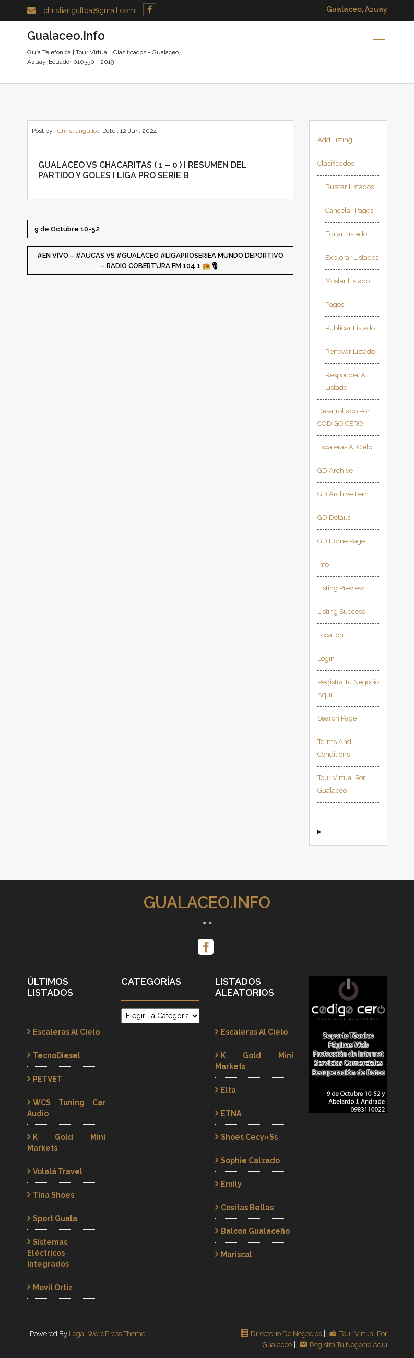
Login (326, 659)
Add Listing (334, 140)
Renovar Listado (350, 351)
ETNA (231, 1113)
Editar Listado (346, 234)
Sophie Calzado (250, 1160)
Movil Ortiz (53, 1287)
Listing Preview (340, 588)
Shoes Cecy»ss (249, 1137)
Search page (337, 718)
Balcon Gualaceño (255, 1231)
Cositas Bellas (247, 1207)
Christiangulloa (78, 130)
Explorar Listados (351, 257)
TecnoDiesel (56, 1055)
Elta (228, 1090)
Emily (231, 1184)
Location (330, 635)
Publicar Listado (350, 328)
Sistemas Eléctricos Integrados (48, 1253)
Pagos (334, 304)
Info (323, 564)
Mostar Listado (347, 281)
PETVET (47, 1079)
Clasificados (335, 163)
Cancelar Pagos (349, 210)
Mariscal (236, 1254)
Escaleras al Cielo (344, 447)
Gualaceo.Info (207, 902)
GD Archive (335, 470)
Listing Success (341, 612)
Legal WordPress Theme (107, 1334)
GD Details (333, 517)
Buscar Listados (349, 187)
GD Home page (341, 541)
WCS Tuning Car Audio (66, 1108)
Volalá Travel (57, 1171)
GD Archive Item (343, 494)
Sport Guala (55, 1218)
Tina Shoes (53, 1195)
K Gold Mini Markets (66, 1142)
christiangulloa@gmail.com (89, 10)
